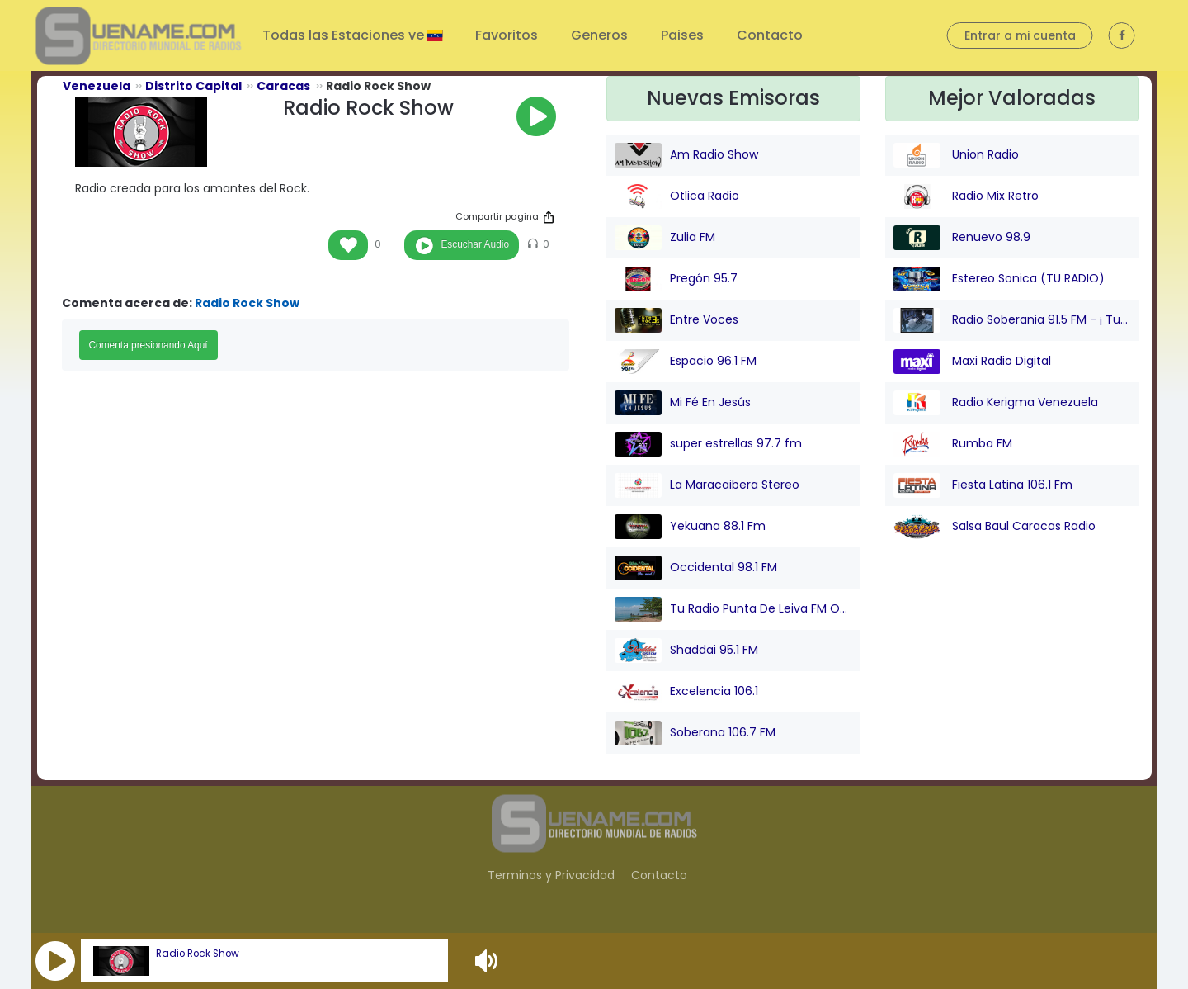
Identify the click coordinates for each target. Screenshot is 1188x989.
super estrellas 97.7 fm (708, 444)
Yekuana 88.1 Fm (690, 526)
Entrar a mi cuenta (1020, 35)
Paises (682, 35)
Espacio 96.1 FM (686, 361)
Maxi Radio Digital (972, 361)
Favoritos (506, 35)
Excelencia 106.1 (686, 691)
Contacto (770, 35)
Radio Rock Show (197, 953)
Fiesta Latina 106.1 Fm (982, 485)
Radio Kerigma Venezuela (995, 402)
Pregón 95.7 (676, 279)
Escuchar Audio (475, 244)
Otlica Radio (677, 196)
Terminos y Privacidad (551, 875)
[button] (55, 961)
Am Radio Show (686, 155)
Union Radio (956, 155)
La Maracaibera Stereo (707, 485)
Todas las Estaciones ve (344, 35)
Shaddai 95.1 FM (686, 650)
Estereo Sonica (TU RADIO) (999, 279)
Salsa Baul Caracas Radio (994, 526)
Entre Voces (676, 320)
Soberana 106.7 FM (695, 733)
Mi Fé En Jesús (683, 402)
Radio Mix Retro (966, 196)
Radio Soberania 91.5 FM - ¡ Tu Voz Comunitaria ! (1012, 320)
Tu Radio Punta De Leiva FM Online (733, 609)
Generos (599, 35)
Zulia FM (665, 237)
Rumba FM (952, 444)
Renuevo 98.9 (961, 237)
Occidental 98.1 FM (696, 568)
